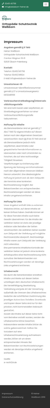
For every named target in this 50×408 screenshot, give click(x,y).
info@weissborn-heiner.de (15, 7)
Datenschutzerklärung (12, 397)
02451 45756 (9, 3)
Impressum (7, 393)
